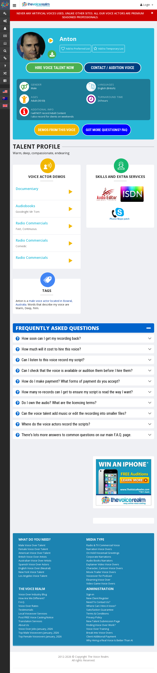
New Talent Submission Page (103, 621)
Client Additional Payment (101, 636)
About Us (24, 625)
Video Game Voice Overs (100, 583)
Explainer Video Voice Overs (102, 564)
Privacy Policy (94, 617)
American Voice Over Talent (34, 553)
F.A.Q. (22, 602)
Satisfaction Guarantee (99, 609)
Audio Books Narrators (99, 560)
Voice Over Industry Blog (33, 594)
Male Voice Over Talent (32, 545)
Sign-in (90, 594)
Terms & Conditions (97, 613)
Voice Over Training (97, 629)
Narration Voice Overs (99, 549)
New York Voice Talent (31, 572)
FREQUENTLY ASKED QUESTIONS (57, 328)
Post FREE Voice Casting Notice (36, 617)
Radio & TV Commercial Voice (103, 545)
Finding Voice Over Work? (101, 625)
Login (146, 5)
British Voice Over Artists (33, 556)
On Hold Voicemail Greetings (102, 553)
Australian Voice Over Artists (35, 560)
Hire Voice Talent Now (54, 67)
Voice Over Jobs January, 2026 (36, 629)
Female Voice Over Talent (33, 549)
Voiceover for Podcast (99, 576)
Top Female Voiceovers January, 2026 (40, 636)
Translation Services (30, 621)
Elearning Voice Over (98, 579)
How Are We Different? (32, 598)
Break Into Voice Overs (99, 632)
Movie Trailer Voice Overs (101, 572)
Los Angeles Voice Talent (33, 576)
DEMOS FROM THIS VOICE (56, 130)
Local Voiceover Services (33, 613)
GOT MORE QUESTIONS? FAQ (106, 130)
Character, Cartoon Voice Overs (104, 568)
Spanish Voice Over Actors (34, 564)
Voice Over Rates (28, 606)
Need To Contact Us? (98, 602)
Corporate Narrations (98, 556)
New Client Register (97, 598)
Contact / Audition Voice (112, 67)
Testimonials (26, 609)
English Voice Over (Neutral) (34, 568)
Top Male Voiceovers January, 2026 (39, 632)
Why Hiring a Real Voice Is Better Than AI (109, 640)
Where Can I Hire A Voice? (101, 606)
